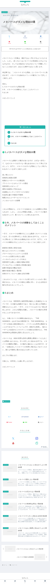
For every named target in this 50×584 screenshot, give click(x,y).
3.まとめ (14, 143)
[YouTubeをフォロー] (13, 444)
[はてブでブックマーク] (40, 37)
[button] (40, 43)
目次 (24, 127)
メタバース (6, 401)
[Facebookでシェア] (25, 37)
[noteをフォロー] (36, 444)
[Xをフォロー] (13, 439)
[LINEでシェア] (25, 43)
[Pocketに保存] (9, 43)
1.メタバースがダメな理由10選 (21, 132)
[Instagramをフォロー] (36, 439)
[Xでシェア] (9, 37)
